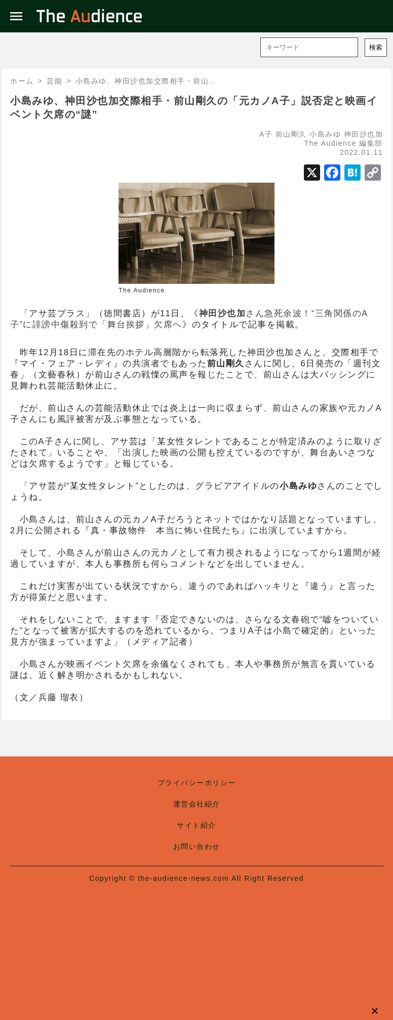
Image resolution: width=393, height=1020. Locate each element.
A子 (265, 134)
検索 (375, 47)
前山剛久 (291, 134)
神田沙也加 (363, 134)
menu (16, 16)
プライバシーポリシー (197, 783)
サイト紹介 (196, 825)
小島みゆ (325, 134)
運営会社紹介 (196, 804)
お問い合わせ (196, 846)
